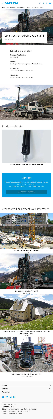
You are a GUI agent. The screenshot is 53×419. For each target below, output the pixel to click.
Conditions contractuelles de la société (16, 411)
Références (35, 7)
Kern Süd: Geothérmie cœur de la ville (26, 250)
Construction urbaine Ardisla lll (26, 291)
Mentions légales (8, 407)
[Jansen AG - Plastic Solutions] (26, 85)
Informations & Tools (24, 7)
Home (3, 7)
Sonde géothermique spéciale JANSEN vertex (26, 64)
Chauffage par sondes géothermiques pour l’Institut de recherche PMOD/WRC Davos (26, 332)
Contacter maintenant (25, 192)
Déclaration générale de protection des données (19, 409)
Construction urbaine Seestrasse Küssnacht (26, 374)
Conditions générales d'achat (12, 413)
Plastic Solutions (11, 7)
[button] (26, 385)
